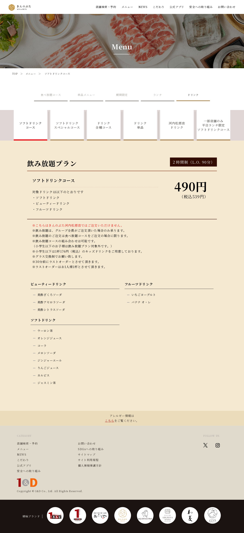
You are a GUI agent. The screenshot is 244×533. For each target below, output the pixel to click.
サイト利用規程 (88, 460)
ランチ (157, 95)
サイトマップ (87, 454)
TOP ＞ (19, 73)
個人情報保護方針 (90, 465)
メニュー (127, 7)
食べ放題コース (51, 95)
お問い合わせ (227, 7)
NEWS (143, 7)
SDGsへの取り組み (91, 449)
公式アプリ (177, 7)
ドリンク (193, 95)
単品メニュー (86, 95)
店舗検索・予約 (106, 7)
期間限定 (122, 95)
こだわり (158, 7)
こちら (109, 420)
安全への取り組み (201, 7)
